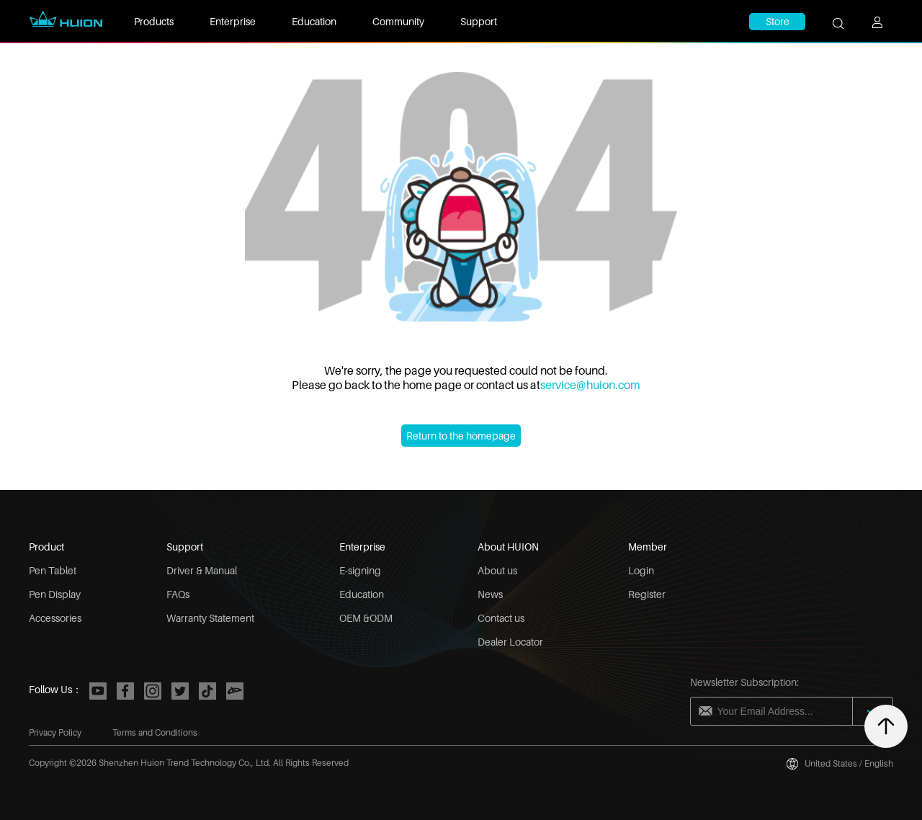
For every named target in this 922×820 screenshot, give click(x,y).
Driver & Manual (201, 570)
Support (478, 21)
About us (497, 570)
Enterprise (233, 21)
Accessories (55, 618)
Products (154, 21)
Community (398, 21)
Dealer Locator (510, 642)
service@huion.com (590, 385)
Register (647, 594)
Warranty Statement (210, 618)
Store (777, 21)
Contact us (501, 618)
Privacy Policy (55, 732)
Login (641, 570)
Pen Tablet (52, 570)
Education (314, 21)
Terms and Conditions (154, 732)
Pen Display (55, 594)
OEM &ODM (366, 618)
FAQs (177, 594)
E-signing (360, 570)
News (490, 594)
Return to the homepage (461, 435)
